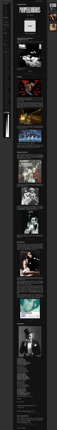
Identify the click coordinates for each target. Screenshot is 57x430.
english (7, 18)
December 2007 (6, 73)
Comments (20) (31, 320)
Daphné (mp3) (22, 208)
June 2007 (6, 78)
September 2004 (7, 109)
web (30, 98)
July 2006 (6, 88)
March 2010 (6, 58)
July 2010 (6, 57)
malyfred (24, 428)
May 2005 (6, 101)
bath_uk (5, 4)
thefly (5, 42)
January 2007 (6, 82)
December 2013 (6, 54)
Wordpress (6, 13)
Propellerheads (21, 4)
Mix (5, 8)
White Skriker (6, 27)
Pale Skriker (6, 26)
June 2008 (6, 68)
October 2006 (6, 85)
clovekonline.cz (7, 46)
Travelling (6, 12)
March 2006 (6, 92)
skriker (39, 1)
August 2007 (6, 76)
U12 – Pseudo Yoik (22, 416)
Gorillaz (19, 76)
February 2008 (6, 71)
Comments (6, 31)
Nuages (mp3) (28, 209)
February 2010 (6, 59)
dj (4, 35)
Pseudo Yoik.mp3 (24, 422)
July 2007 (6, 77)
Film (5, 5)
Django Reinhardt (22, 152)
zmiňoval (29, 420)
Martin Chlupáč (6, 37)
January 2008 (6, 72)
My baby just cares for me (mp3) (23, 277)
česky (5, 19)
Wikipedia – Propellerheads (30, 33)
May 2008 (6, 69)
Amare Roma (6, 45)
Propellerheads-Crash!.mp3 (30, 18)
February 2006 (6, 93)
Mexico (5, 15)
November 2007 (7, 74)
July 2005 (6, 99)
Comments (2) (31, 34)
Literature (5, 7)
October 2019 (6, 52)
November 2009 (7, 61)
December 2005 (6, 95)
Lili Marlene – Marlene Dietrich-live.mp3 (24, 405)
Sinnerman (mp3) (25, 281)
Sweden (28, 424)
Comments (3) (32, 424)
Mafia (22, 185)
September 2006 (7, 86)
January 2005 (6, 105)
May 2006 (6, 90)
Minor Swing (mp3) (31, 208)
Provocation (28, 412)
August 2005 (6, 98)
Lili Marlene (20, 323)
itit (4, 6)
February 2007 (6, 81)
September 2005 (7, 97)
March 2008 (6, 70)
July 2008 (6, 67)
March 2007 (6, 80)
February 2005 (6, 104)
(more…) (30, 70)
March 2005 (6, 103)
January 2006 (6, 94)
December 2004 (6, 106)
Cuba (5, 14)
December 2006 (6, 83)
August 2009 (6, 62)
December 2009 (6, 60)
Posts (5, 30)
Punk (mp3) (32, 143)
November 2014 (7, 53)
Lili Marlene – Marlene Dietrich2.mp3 (24, 411)
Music (27, 34)
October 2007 (6, 75)
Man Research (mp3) (38, 127)
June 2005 (6, 100)
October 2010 (6, 56)
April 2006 (6, 91)
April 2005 (6, 102)
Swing (18, 186)
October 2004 (6, 108)
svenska (5, 20)
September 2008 (7, 65)
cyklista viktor (6, 34)
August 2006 (6, 87)
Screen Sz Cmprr (7, 49)
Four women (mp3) (33, 290)
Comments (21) (33, 412)
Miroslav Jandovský (6, 40)
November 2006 (7, 84)
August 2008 (6, 66)
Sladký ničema (40, 185)
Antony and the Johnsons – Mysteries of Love (25, 39)
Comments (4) (31, 73)
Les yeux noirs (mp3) (37, 235)
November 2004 (7, 107)
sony (5, 41)
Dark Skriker (8, 25)
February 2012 (6, 55)
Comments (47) (31, 148)
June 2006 (6, 89)
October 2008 (6, 64)
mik (5, 38)
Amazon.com (37, 297)
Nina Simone (21, 242)
